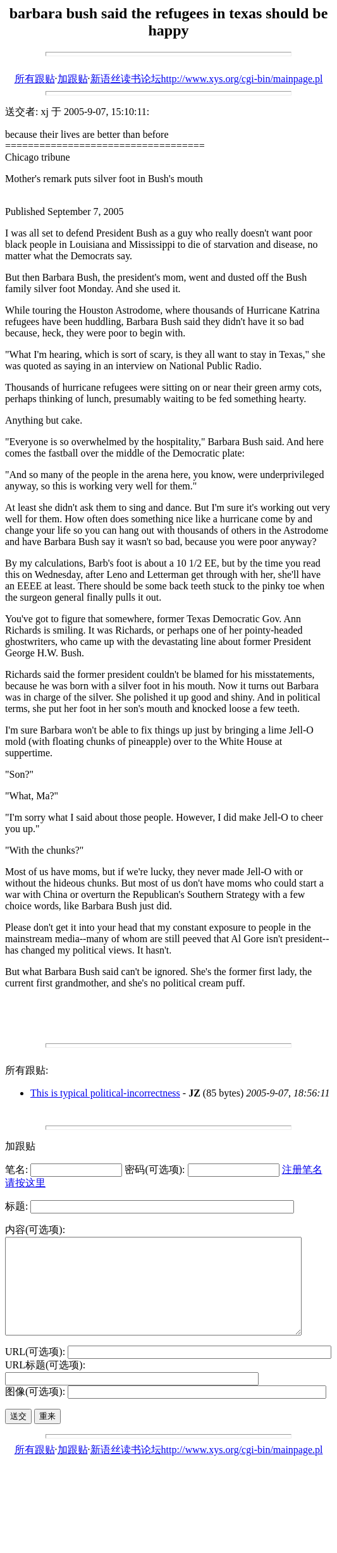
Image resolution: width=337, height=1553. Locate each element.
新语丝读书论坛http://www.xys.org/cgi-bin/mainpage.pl (206, 78)
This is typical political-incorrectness (105, 1093)
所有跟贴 (35, 78)
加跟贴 (73, 78)
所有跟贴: (26, 1070)
